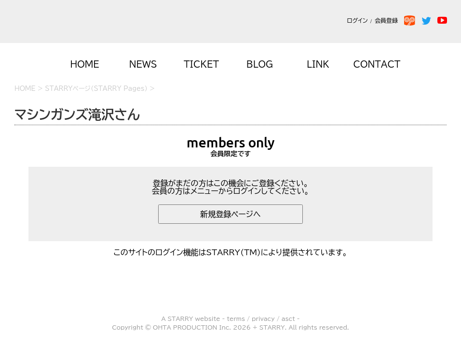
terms (236, 318)
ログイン (357, 20)
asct (288, 318)
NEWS (143, 64)
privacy (263, 318)
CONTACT (377, 64)
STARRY (180, 318)
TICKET (201, 64)
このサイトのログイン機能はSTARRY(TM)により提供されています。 (231, 252)
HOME (84, 64)
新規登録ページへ (230, 214)
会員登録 (388, 20)
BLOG (259, 64)
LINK (318, 64)
